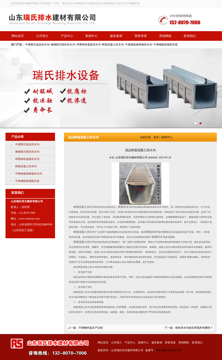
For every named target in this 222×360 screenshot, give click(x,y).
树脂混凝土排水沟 (113, 44)
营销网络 (165, 36)
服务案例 (116, 36)
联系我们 (190, 36)
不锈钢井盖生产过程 (91, 327)
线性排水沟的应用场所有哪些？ (194, 327)
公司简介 (42, 36)
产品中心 (67, 36)
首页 (156, 137)
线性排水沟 (111, 88)
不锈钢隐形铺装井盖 (165, 44)
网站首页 (18, 36)
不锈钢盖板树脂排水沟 (138, 44)
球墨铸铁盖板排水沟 (88, 44)
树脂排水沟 (124, 206)
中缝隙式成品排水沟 (37, 44)
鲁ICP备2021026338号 (169, 350)
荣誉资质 (141, 36)
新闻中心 (91, 36)
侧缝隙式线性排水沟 (63, 44)
